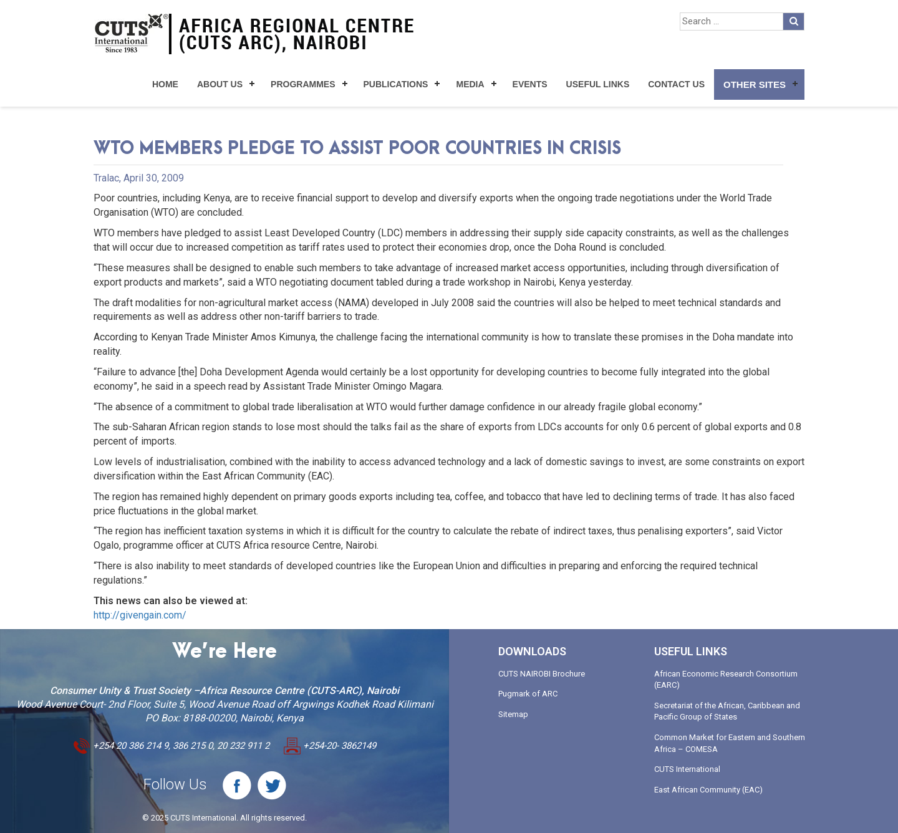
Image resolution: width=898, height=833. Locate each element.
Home (165, 84)
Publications (396, 84)
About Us (220, 84)
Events (530, 84)
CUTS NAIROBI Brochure (541, 673)
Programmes (303, 84)
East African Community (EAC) (708, 789)
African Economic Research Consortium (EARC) (726, 679)
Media (470, 84)
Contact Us (676, 84)
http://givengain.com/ (140, 615)
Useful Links (598, 84)
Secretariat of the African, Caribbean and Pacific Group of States (727, 711)
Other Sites (754, 84)
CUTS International (687, 769)
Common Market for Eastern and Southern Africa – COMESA (729, 743)
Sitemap (513, 714)
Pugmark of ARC (528, 693)
